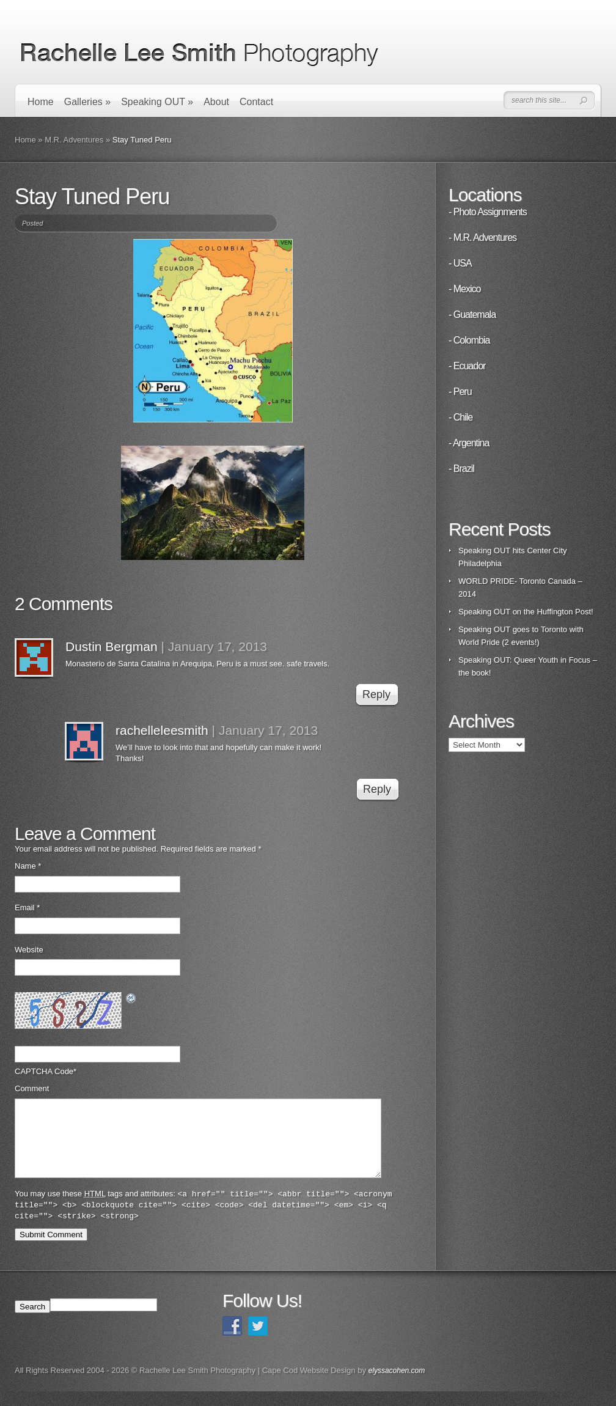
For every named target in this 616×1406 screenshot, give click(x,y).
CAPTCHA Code (44, 1071)
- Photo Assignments (488, 212)
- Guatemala (472, 314)
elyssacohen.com (397, 1385)
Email (27, 907)
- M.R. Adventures (482, 237)
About (216, 102)
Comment (32, 1088)
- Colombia (469, 340)
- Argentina (469, 443)
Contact (256, 102)
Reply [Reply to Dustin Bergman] (376, 694)
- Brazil (461, 468)
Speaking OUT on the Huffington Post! (525, 611)
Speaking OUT (157, 102)
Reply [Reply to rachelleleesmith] (377, 789)
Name (28, 865)
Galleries (87, 102)
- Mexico (464, 289)
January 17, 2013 (217, 646)
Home (41, 102)
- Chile (460, 417)
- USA (460, 263)
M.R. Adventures (74, 139)
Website (29, 949)
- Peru (460, 391)
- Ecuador (467, 366)
